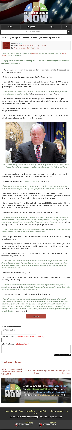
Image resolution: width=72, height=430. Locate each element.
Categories (31, 27)
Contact (14, 412)
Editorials (40, 372)
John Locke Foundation (22, 48)
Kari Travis (34, 53)
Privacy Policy (42, 412)
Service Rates (30, 412)
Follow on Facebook (56, 412)
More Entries (36, 48)
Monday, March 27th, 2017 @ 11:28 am (32, 45)
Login (51, 27)
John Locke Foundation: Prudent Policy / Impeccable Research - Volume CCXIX (12, 372)
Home (10, 27)
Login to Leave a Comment (12, 363)
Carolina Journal (30, 372)
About (21, 412)
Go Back (36, 316)
